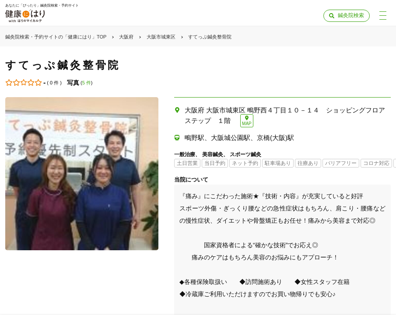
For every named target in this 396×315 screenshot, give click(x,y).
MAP (247, 123)
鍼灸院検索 (351, 15)
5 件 (86, 82)
